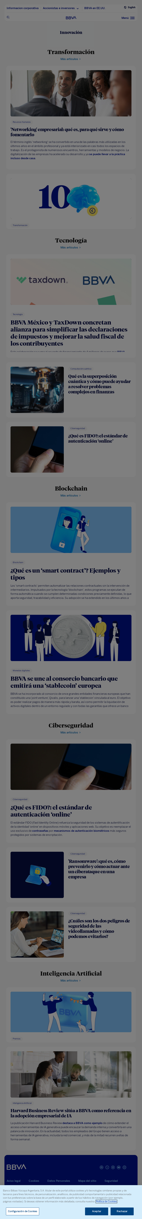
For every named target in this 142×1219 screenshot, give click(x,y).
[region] (71, 1202)
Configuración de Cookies (22, 1211)
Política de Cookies (106, 1201)
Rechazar (122, 1211)
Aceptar (96, 1211)
